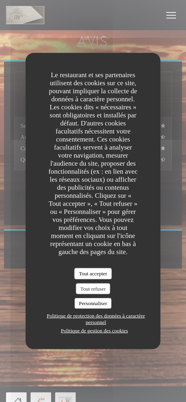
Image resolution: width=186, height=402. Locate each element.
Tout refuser (93, 288)
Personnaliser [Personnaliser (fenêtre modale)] (93, 303)
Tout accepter (93, 274)
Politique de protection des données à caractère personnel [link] (96, 318)
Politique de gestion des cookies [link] (94, 330)
